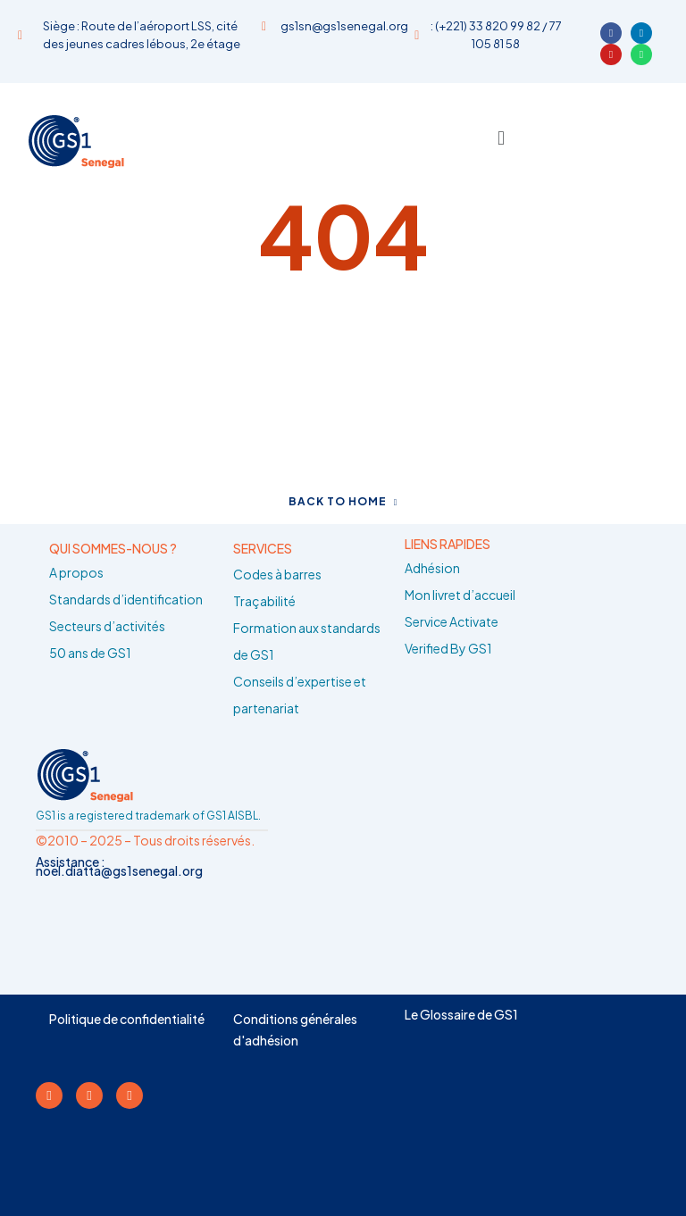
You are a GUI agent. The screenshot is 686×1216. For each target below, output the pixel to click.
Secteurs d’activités (107, 626)
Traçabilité (264, 601)
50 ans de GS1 (90, 653)
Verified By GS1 (448, 648)
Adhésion (432, 568)
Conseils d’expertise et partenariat (299, 694)
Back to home (343, 501)
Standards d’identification (126, 599)
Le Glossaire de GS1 (461, 1014)
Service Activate (451, 621)
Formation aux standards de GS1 (307, 641)
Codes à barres (277, 574)
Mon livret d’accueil (460, 595)
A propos (76, 572)
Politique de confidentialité (127, 1019)
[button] (500, 137)
